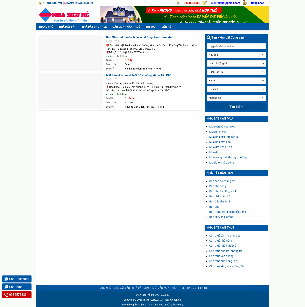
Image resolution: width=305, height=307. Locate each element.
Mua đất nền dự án (220, 147)
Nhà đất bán (67, 26)
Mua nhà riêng (218, 131)
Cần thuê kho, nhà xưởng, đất (227, 266)
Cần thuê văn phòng (221, 256)
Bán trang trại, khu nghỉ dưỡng (227, 211)
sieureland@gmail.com (225, 2)
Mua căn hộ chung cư (222, 126)
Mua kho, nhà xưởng (221, 162)
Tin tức (151, 26)
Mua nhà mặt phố (220, 141)
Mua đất (214, 152)
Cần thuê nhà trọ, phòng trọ (226, 250)
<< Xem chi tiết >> (116, 56)
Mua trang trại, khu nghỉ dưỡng (228, 157)
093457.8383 (192, 2)
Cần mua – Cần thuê (126, 26)
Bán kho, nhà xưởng (221, 216)
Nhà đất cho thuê (94, 26)
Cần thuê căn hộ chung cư (225, 235)
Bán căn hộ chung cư (222, 181)
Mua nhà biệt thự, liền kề (223, 136)
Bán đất (214, 206)
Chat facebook (16, 279)
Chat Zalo (13, 287)
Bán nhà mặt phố (219, 196)
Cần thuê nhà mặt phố (222, 245)
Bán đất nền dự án (220, 201)
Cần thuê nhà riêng (220, 240)
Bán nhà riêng (217, 186)
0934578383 (15, 295)
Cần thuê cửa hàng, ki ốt (223, 261)
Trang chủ (46, 26)
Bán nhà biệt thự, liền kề (223, 191)
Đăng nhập (257, 2)
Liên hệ (166, 26)
